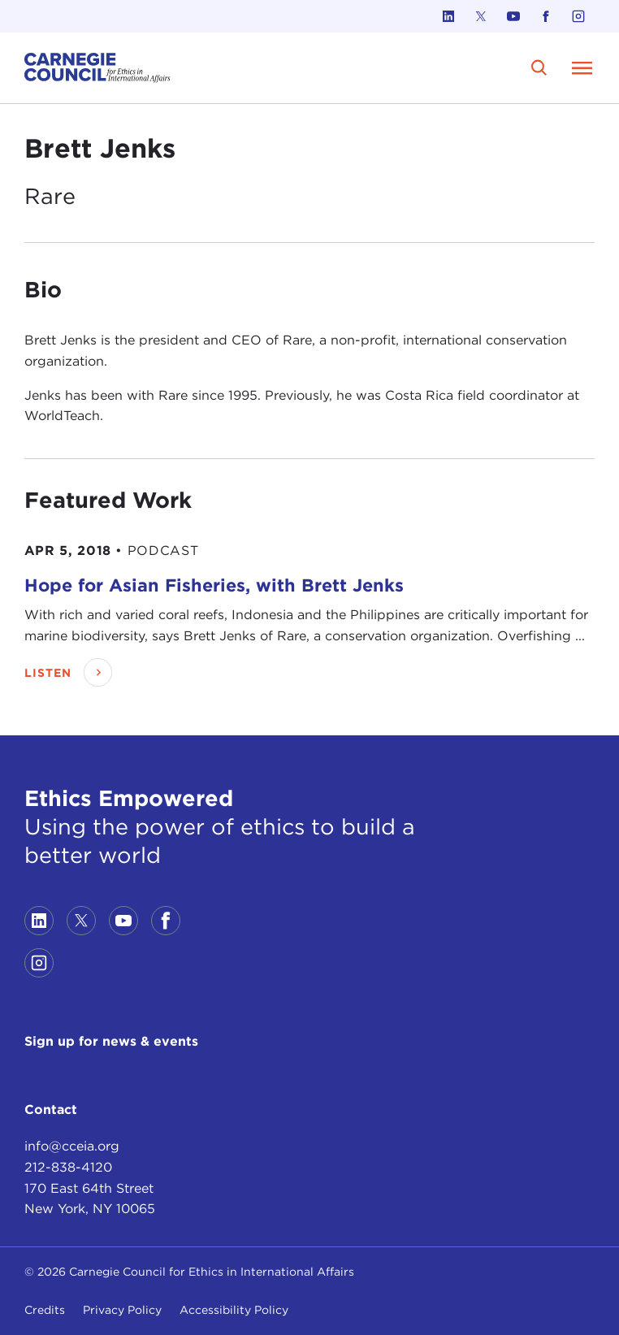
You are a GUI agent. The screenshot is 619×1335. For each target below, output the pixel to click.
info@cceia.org (71, 1146)
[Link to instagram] (578, 16)
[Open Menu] (582, 67)
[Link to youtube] (513, 16)
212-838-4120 (68, 1167)
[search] (539, 67)
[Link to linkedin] (448, 16)
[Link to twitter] (481, 16)
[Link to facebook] (546, 16)
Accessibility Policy (234, 1309)
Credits (44, 1309)
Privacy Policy (122, 1309)
